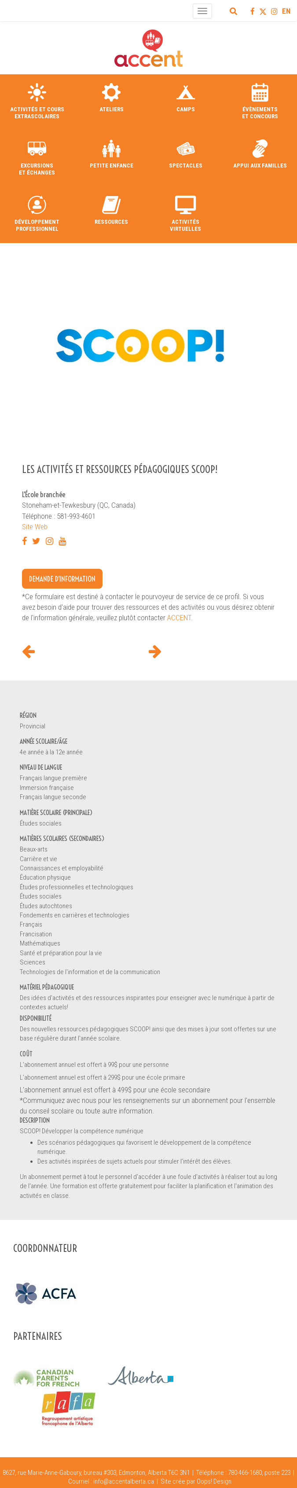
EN (286, 11)
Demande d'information (62, 578)
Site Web (35, 526)
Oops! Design (214, 1481)
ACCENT (179, 617)
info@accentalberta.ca (123, 1481)
